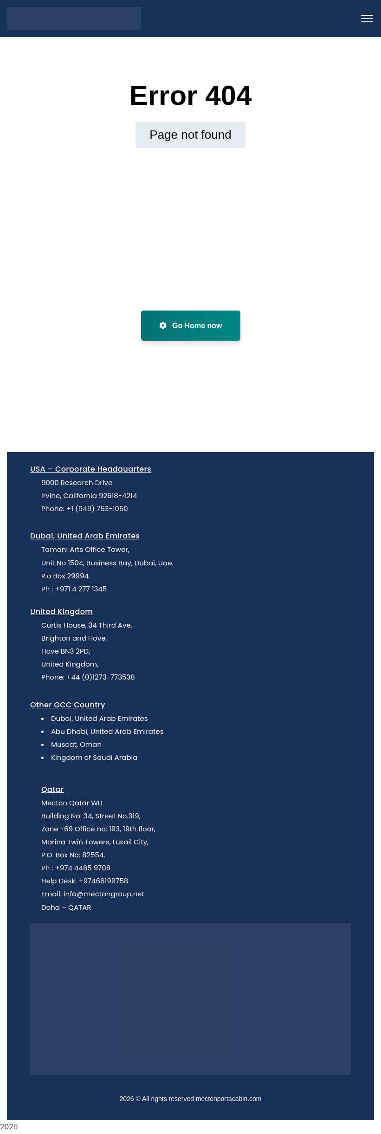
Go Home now (190, 326)
